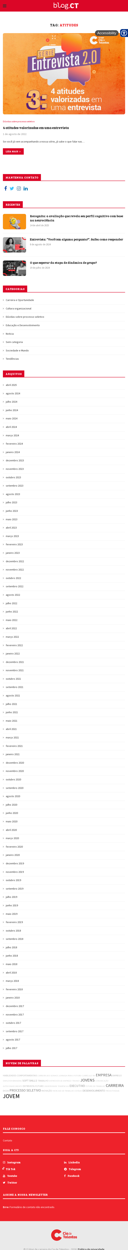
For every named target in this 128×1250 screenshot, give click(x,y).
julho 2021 (11, 704)
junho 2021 (12, 712)
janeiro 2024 (13, 452)
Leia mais (13, 151)
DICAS (6, 1090)
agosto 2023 (13, 494)
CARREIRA (115, 1085)
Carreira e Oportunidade (20, 300)
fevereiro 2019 (14, 922)
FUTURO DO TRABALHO (95, 1086)
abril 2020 (11, 830)
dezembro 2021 (15, 662)
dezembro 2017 (15, 1006)
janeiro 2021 (13, 754)
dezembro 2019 (15, 863)
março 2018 (12, 981)
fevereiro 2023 (14, 544)
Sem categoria (14, 342)
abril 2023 (11, 527)
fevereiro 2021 (14, 746)
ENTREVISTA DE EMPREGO (60, 1081)
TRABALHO (43, 1080)
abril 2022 (11, 628)
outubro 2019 (13, 880)
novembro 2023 (15, 469)
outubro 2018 (13, 930)
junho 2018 (12, 956)
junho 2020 (12, 813)
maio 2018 (11, 964)
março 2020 (12, 838)
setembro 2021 (14, 687)
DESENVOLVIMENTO (94, 1090)
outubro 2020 (13, 779)
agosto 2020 (13, 796)
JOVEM (11, 1096)
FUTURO (39, 1086)
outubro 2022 (13, 578)
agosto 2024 (13, 393)
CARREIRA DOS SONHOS (47, 1076)
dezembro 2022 (15, 561)
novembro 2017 (15, 1014)
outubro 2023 (13, 477)
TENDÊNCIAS (63, 1086)
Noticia (10, 333)
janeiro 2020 (13, 855)
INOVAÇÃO (47, 1090)
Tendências (12, 359)
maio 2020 (11, 821)
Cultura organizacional (18, 308)
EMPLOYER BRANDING (12, 1081)
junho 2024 (12, 410)
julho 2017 (11, 1048)
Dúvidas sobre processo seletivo (19, 121)
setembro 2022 (14, 586)
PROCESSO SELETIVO (25, 1090)
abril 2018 (11, 972)
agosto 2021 (13, 695)
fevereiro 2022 (14, 645)
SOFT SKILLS (29, 1080)
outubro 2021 (13, 679)
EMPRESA (104, 1075)
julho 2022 (11, 603)
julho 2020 (11, 805)
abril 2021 (11, 729)
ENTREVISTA (29, 1086)
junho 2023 (12, 511)
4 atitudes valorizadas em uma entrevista (37, 128)
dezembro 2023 (15, 460)
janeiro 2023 (13, 553)
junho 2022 (12, 611)
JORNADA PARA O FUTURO (70, 1076)
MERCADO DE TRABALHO (63, 1091)
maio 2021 (11, 721)
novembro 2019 (15, 872)
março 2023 (12, 536)
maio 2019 (11, 914)
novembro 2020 (15, 771)
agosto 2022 (13, 595)
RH (94, 1076)
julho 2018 (11, 947)
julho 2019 (11, 897)
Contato (7, 1140)
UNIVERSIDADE (50, 1086)
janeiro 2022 (13, 653)
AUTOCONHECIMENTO (12, 1086)
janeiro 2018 (13, 997)
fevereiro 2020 (14, 847)
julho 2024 (11, 402)
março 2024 (12, 435)
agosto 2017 (13, 1039)
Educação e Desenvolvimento (23, 325)
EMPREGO (117, 1075)
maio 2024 (11, 418)
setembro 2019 (14, 889)
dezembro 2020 (15, 763)
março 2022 (12, 637)
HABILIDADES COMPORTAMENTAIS (20, 1075)
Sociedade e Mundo (17, 350)
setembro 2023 (14, 486)
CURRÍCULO (87, 1076)
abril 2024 (11, 427)
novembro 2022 (15, 569)
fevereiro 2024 (14, 444)
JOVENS (87, 1080)
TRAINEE (76, 1081)
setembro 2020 (14, 788)
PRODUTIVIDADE (113, 1091)
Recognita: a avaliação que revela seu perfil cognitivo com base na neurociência (74, 218)
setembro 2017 (14, 1031)
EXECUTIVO (77, 1086)
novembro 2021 (15, 670)
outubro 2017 (13, 1023)
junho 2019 (12, 905)
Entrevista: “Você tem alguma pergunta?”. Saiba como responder (69, 241)
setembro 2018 (14, 939)
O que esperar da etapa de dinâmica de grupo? (64, 263)
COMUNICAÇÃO (102, 1081)
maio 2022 (11, 620)
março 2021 (12, 737)
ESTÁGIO (78, 1091)
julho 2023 (11, 502)
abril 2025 (11, 385)
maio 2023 (11, 519)
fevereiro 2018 (14, 989)
